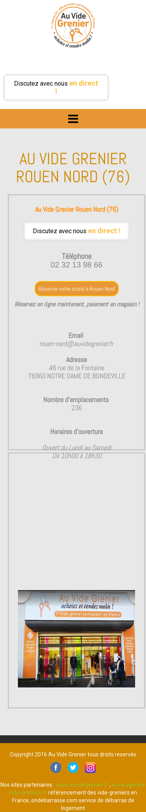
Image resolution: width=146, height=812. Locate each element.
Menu (73, 117)
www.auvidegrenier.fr (82, 785)
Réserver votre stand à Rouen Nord (77, 288)
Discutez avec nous (56, 87)
